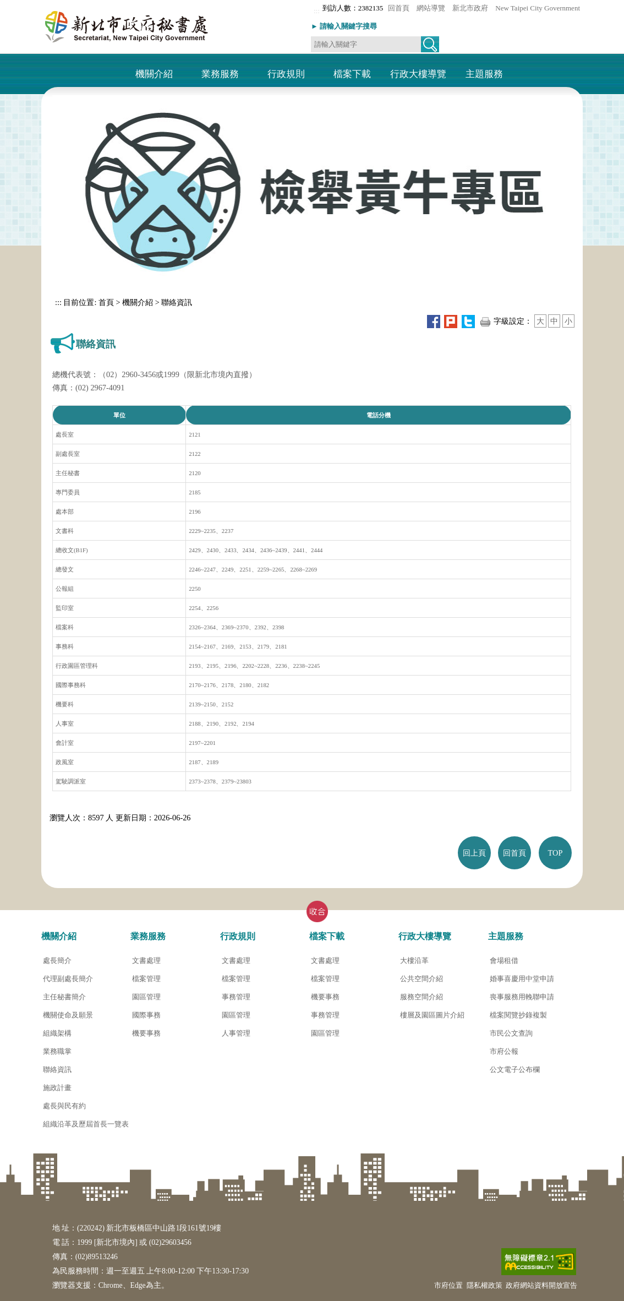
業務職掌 (57, 1051)
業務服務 (220, 74)
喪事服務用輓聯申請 (522, 997)
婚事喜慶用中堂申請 (522, 979)
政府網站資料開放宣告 (541, 1285)
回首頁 (398, 8)
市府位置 (448, 1285)
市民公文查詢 (511, 1033)
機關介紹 (154, 74)
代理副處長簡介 (68, 979)
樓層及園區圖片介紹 (432, 1015)
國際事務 (146, 1015)
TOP (555, 852)
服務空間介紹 (421, 997)
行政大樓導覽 (418, 74)
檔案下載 (352, 74)
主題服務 (484, 74)
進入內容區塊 (21, 4)
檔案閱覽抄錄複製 (518, 1015)
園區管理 (146, 997)
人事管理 (236, 1033)
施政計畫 (57, 1088)
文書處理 (146, 960)
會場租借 (504, 960)
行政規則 (286, 74)
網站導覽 (431, 8)
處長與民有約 (64, 1106)
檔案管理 (146, 979)
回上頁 (474, 852)
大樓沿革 (414, 960)
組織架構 (57, 1033)
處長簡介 (57, 960)
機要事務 (146, 1033)
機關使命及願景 (68, 1015)
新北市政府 (470, 8)
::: (317, 11)
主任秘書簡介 (64, 997)
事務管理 (236, 997)
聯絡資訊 (176, 302)
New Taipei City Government (537, 8)
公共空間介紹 (421, 979)
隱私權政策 (484, 1285)
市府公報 (504, 1051)
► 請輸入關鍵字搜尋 (344, 26)
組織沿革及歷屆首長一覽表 (86, 1124)
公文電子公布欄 (515, 1069)
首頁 (105, 302)
